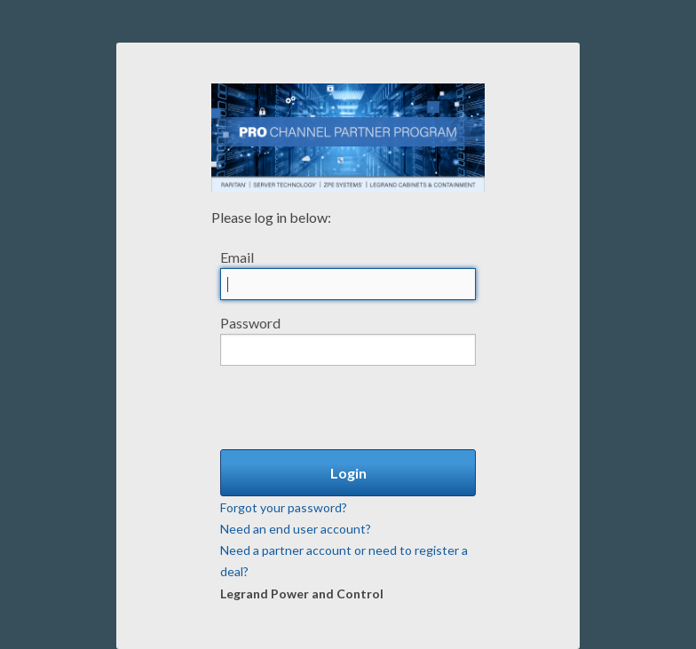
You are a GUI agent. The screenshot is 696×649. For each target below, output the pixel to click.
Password (250, 322)
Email (237, 257)
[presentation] (355, 400)
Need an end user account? (295, 528)
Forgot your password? (283, 507)
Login (348, 472)
